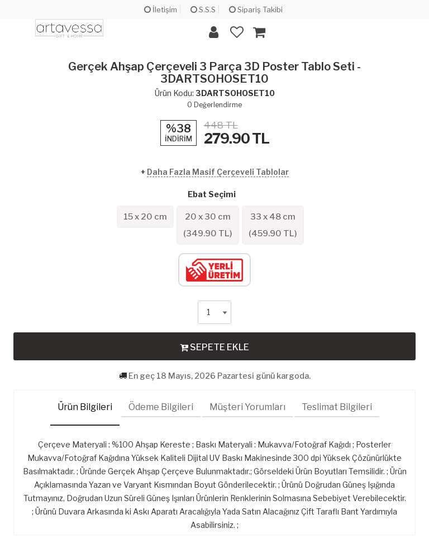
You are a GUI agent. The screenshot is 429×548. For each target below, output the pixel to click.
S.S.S (203, 9)
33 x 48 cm (273, 225)
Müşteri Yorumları (247, 407)
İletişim (160, 9)
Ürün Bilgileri (85, 407)
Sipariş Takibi (256, 9)
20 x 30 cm (207, 225)
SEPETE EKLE (214, 346)
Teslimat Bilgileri (337, 407)
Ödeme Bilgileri (160, 407)
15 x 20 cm (145, 217)
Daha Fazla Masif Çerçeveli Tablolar (218, 172)
